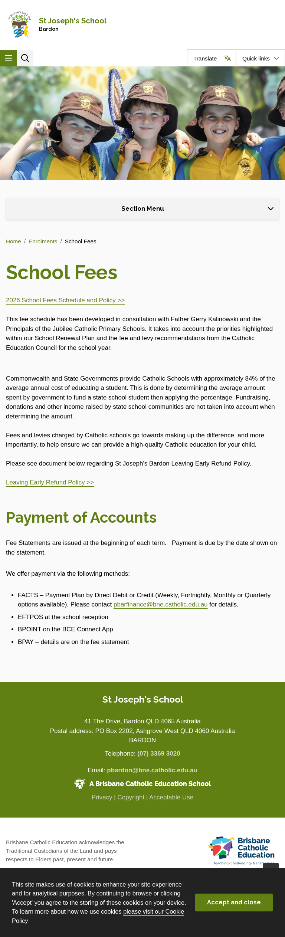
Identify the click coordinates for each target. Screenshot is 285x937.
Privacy (102, 797)
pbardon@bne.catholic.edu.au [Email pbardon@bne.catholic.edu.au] (152, 770)
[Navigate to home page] (142, 24)
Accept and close (234, 902)
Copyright (130, 797)
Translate (205, 58)
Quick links (256, 58)
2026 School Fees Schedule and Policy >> (65, 300)
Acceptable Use (171, 797)
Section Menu (142, 208)
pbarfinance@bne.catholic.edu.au (161, 604)
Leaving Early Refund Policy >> (50, 482)
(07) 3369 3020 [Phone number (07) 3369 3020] (158, 753)
